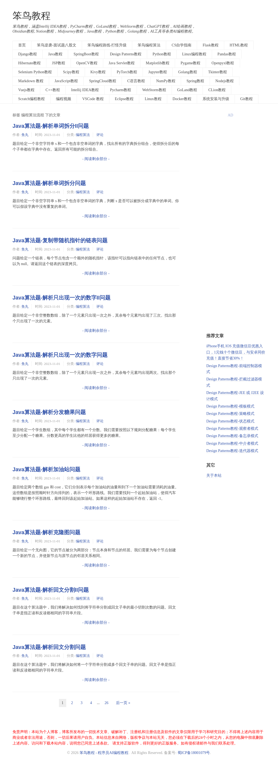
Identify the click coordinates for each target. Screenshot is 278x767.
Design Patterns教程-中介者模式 (232, 443)
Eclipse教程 (124, 99)
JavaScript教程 (66, 81)
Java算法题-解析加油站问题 (46, 469)
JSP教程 (58, 63)
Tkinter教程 (217, 72)
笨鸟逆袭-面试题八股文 (56, 45)
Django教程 (27, 54)
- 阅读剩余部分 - (95, 159)
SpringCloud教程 (102, 81)
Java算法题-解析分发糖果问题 (49, 412)
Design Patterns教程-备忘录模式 (232, 436)
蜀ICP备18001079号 (194, 753)
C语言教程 (136, 81)
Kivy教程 (98, 72)
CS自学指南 (181, 45)
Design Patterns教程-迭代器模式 (232, 451)
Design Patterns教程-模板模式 (230, 406)
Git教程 (246, 99)
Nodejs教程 (224, 81)
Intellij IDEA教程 (85, 90)
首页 (22, 45)
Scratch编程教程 (31, 99)
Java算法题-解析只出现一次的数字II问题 (61, 298)
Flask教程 (210, 45)
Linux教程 (153, 99)
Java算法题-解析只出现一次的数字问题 (60, 355)
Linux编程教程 (194, 54)
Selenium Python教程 (35, 72)
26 (106, 703)
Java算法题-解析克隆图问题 (46, 532)
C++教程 (53, 90)
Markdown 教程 (30, 81)
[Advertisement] (236, 243)
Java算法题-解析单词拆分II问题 (50, 126)
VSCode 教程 (93, 99)
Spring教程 (195, 81)
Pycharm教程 (120, 90)
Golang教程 (187, 72)
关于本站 (214, 475)
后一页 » (123, 703)
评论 (99, 135)
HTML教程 (239, 45)
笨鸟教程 (31, 16)
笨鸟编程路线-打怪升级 (107, 45)
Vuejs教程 (26, 90)
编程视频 (63, 99)
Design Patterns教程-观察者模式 (232, 429)
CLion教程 (217, 90)
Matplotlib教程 (157, 63)
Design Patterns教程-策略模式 (230, 414)
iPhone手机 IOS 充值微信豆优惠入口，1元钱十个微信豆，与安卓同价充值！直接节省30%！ (235, 352)
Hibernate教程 (29, 63)
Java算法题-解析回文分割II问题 (50, 590)
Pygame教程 (190, 63)
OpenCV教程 (86, 63)
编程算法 (83, 135)
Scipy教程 (71, 72)
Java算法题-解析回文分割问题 (49, 647)
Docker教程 (182, 99)
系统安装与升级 (216, 99)
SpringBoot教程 (86, 54)
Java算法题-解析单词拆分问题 (49, 183)
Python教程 (162, 54)
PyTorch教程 (127, 72)
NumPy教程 (165, 81)
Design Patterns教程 (125, 54)
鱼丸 (25, 135)
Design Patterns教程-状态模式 (230, 421)
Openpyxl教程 (222, 63)
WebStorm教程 (154, 90)
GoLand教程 (187, 90)
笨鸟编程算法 (149, 45)
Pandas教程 (226, 54)
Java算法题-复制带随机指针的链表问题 (60, 240)
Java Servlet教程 (122, 63)
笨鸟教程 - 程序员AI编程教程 (104, 753)
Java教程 (55, 54)
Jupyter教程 (157, 72)
